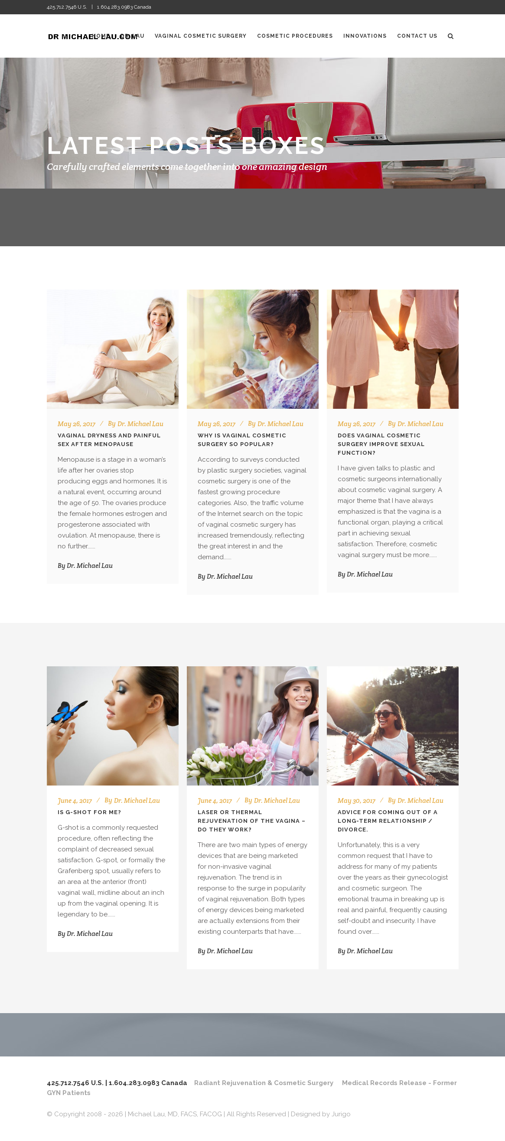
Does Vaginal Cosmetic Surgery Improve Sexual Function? (381, 444)
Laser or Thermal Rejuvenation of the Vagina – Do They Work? (252, 821)
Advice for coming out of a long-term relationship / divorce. (388, 821)
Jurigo (341, 1114)
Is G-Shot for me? (89, 812)
